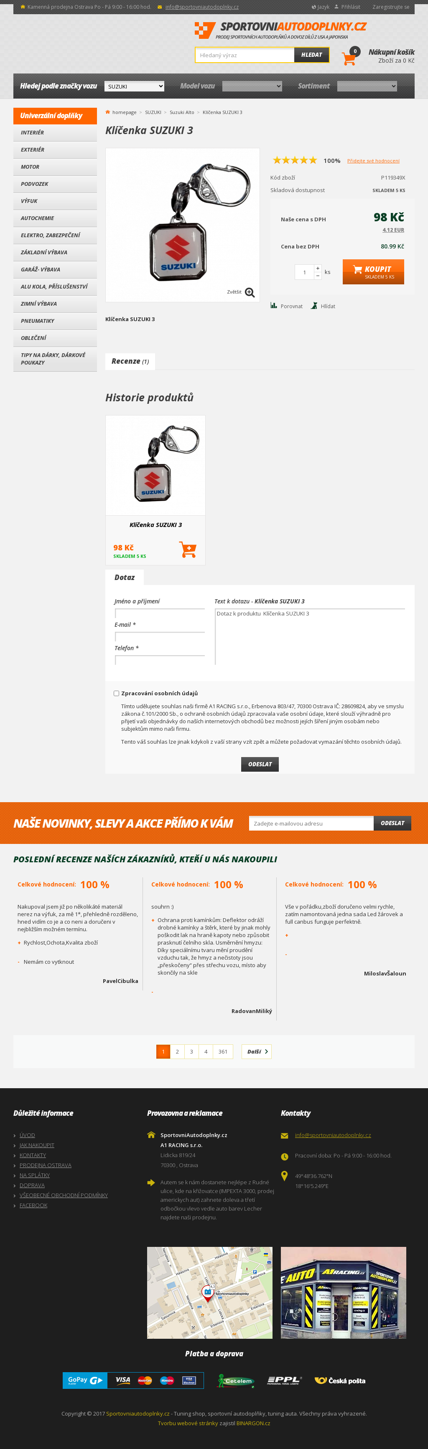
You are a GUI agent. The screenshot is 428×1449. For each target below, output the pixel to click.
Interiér (32, 132)
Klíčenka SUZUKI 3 (156, 524)
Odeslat (392, 823)
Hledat (311, 54)
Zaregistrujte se (391, 6)
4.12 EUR (393, 229)
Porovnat (292, 306)
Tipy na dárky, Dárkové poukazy (53, 358)
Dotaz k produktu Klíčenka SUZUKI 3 (309, 636)
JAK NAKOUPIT (37, 1145)
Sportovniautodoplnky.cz (138, 1413)
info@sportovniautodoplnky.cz (202, 6)
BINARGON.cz (253, 1423)
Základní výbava (44, 252)
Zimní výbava (39, 303)
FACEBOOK (33, 1205)
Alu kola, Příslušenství (54, 286)
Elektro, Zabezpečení (50, 235)
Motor (30, 166)
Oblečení (33, 338)
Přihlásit (350, 6)
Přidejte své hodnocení (373, 160)
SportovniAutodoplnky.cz (281, 31)
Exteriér (32, 149)
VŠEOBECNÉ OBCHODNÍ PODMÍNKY (64, 1195)
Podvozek (34, 183)
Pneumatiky (37, 320)
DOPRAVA (32, 1185)
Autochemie (37, 218)
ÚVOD (27, 1135)
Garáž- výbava (40, 269)
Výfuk (29, 201)
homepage (124, 111)
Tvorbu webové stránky (188, 1423)
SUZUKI (153, 112)
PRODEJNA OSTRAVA (45, 1165)
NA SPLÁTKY (35, 1175)
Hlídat (328, 306)
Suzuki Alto (182, 112)
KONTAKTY (33, 1155)
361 (223, 1051)
